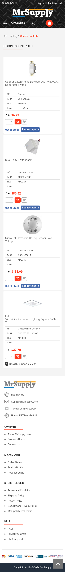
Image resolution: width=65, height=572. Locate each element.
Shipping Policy (16, 495)
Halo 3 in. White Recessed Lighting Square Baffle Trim (30, 319)
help (61, 3)
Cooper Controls (29, 36)
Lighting (13, 36)
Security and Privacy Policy (22, 506)
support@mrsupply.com (24, 401)
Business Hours (16, 439)
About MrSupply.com (19, 434)
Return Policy (15, 500)
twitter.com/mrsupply (23, 408)
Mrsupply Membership (20, 511)
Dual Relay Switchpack (18, 159)
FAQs (11, 528)
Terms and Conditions (20, 490)
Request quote (30, 129)
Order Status (15, 462)
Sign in (41, 3)
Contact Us (14, 444)
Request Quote (16, 472)
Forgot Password (17, 534)
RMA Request (15, 539)
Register (52, 3)
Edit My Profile (15, 467)
